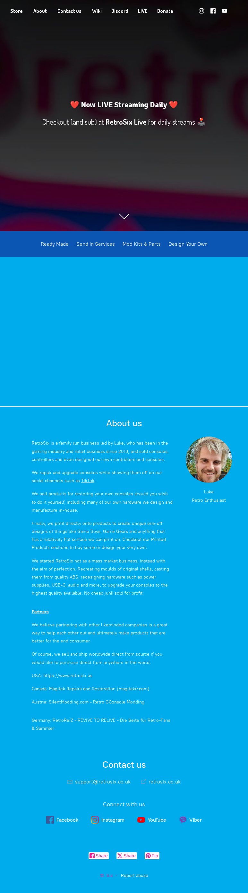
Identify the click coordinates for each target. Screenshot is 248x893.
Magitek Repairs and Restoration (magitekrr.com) (99, 689)
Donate (165, 11)
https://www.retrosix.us (67, 675)
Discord (119, 11)
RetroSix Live (126, 122)
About (40, 11)
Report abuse (134, 875)
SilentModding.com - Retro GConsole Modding (96, 702)
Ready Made (55, 244)
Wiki (97, 11)
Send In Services (95, 244)
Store (16, 11)
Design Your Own (188, 244)
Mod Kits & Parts (142, 244)
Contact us (69, 11)
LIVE (143, 11)
